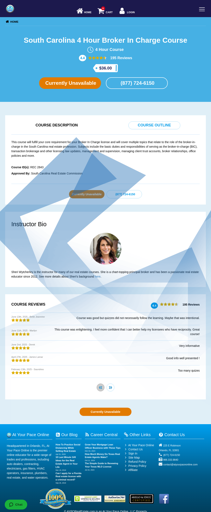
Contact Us (133, 449)
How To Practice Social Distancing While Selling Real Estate (68, 447)
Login (126, 11)
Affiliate (131, 470)
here (98, 276)
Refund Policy (137, 461)
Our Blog (66, 434)
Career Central (101, 434)
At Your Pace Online (139, 445)
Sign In (130, 453)
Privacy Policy (137, 465)
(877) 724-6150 (137, 83)
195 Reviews (120, 58)
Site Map (132, 457)
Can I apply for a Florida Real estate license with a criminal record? (68, 476)
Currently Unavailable (70, 83)
